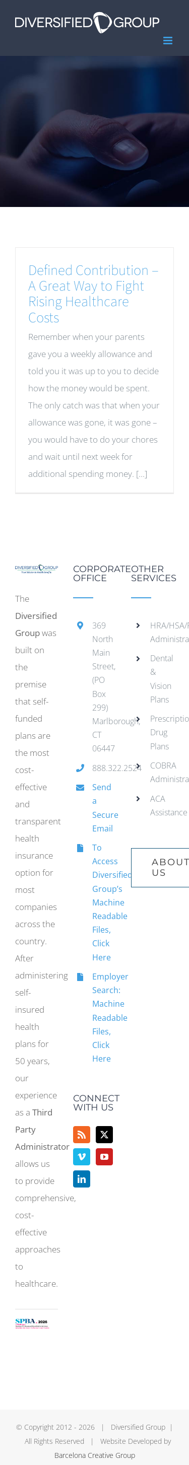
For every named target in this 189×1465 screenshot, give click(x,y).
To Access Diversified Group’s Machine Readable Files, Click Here (104, 902)
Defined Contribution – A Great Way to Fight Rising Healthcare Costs (93, 294)
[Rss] (81, 1134)
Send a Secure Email (104, 808)
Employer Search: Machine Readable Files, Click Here (104, 1017)
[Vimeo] (81, 1156)
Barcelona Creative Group (94, 1455)
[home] (36, 573)
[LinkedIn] (81, 1179)
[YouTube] (104, 1156)
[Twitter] (104, 1134)
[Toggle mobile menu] (168, 40)
